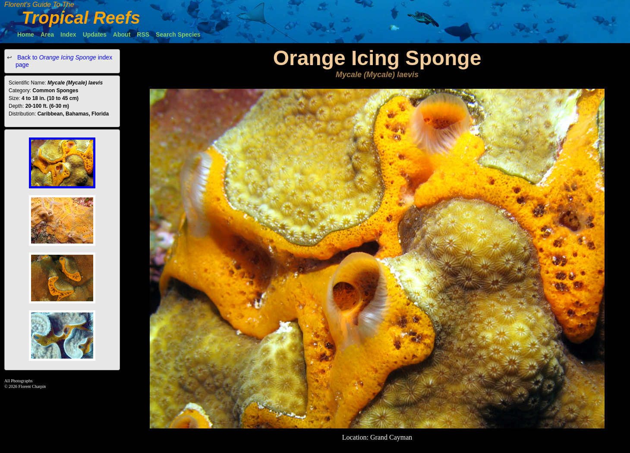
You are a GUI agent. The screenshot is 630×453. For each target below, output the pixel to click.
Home (25, 34)
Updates (95, 34)
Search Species (178, 34)
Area (47, 34)
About (121, 34)
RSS (143, 34)
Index (68, 34)
